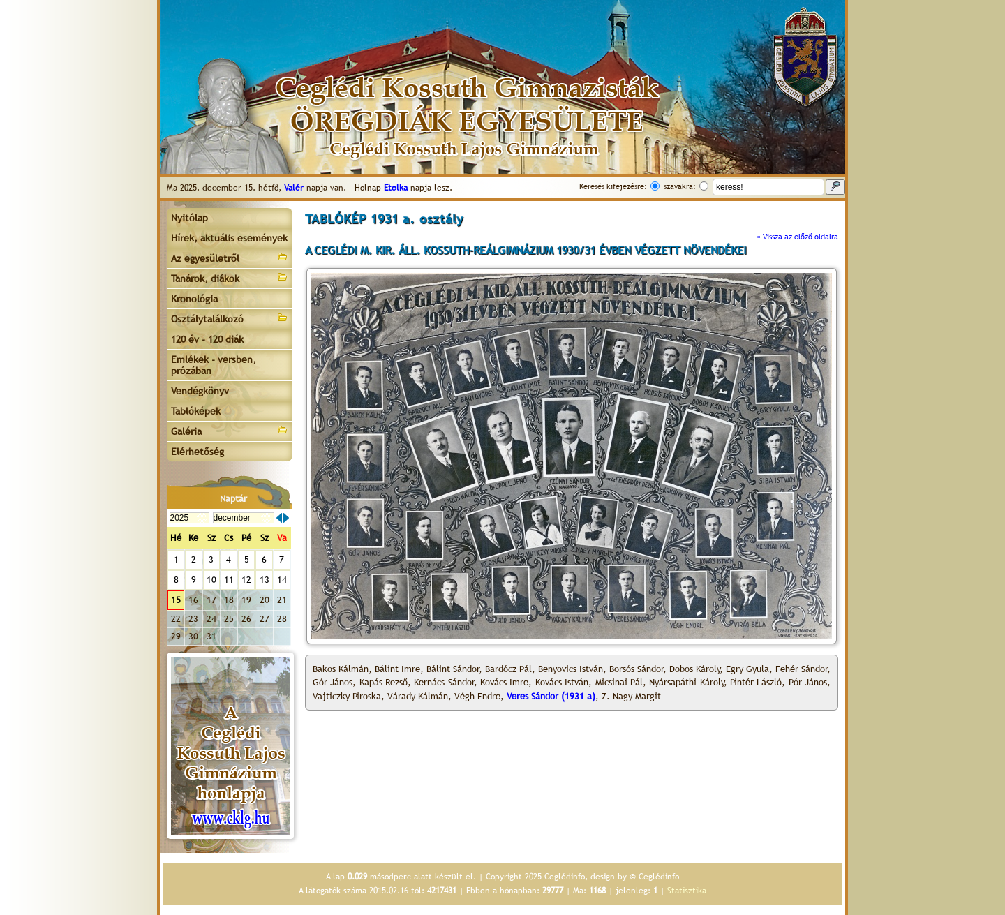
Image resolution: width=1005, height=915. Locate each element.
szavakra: (680, 186)
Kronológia (194, 298)
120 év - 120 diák (207, 339)
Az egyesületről (229, 257)
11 (229, 579)
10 (211, 579)
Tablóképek (196, 411)
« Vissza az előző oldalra (797, 236)
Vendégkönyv (200, 390)
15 (176, 600)
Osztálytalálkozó (229, 318)
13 (264, 579)
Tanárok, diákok (229, 277)
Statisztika (686, 890)
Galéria (229, 430)
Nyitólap (189, 217)
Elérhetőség (197, 451)
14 (282, 579)
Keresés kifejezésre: (613, 186)
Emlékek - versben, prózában (213, 365)
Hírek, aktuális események (229, 238)
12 (246, 579)
